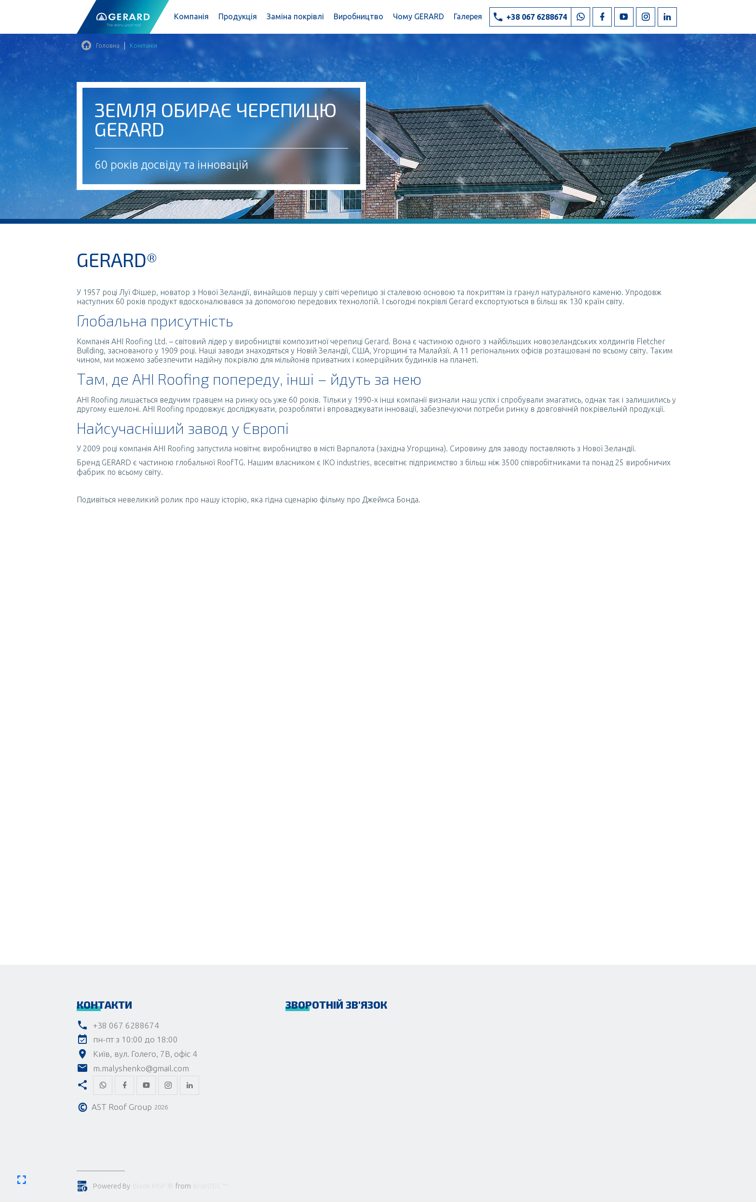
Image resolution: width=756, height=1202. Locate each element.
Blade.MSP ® (153, 1186)
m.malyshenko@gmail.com (141, 1068)
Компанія (191, 16)
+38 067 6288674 (126, 1025)
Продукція (237, 16)
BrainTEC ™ (210, 1186)
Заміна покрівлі (295, 16)
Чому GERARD (418, 16)
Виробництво (358, 16)
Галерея (468, 16)
